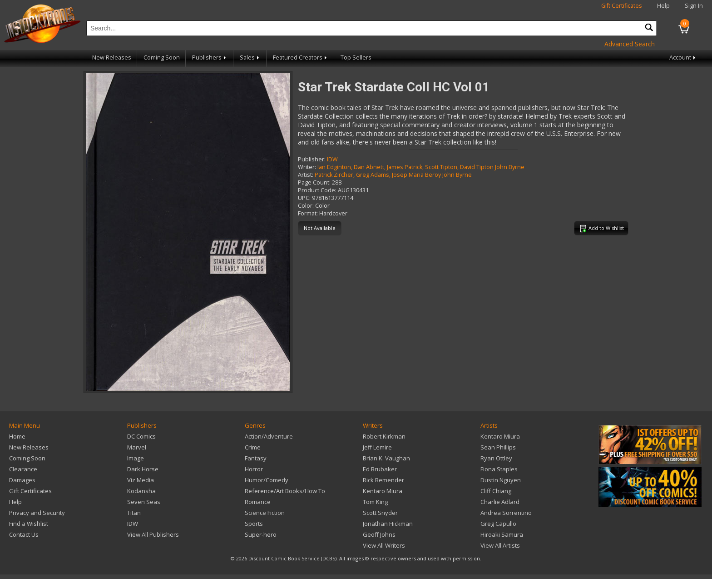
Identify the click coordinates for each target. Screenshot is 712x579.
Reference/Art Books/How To (285, 491)
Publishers (209, 57)
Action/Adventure (269, 436)
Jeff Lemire (377, 447)
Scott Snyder (380, 513)
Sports (254, 523)
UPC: (304, 198)
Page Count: (314, 182)
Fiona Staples (499, 469)
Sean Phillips (498, 447)
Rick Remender (383, 480)
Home (17, 436)
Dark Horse (142, 469)
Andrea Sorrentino (506, 513)
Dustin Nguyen (500, 480)
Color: (306, 206)
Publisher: (312, 159)
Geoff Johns (379, 534)
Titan (134, 513)
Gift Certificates (621, 6)
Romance (258, 502)
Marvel (136, 447)
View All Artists (500, 545)
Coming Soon (161, 57)
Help (663, 6)
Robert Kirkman (384, 436)
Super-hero (261, 534)
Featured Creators (300, 57)
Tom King (375, 502)
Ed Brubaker (380, 469)
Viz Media (140, 480)
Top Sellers (356, 57)
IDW (332, 159)
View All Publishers (153, 534)
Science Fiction (265, 513)
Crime (253, 447)
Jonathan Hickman (388, 523)
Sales (250, 57)
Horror (254, 469)
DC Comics (141, 436)
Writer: (307, 167)
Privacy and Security (37, 513)
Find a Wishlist (28, 523)
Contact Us (24, 534)
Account (683, 57)
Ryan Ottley (496, 458)
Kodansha (141, 491)
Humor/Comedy (266, 480)
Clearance (23, 469)
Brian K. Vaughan (386, 458)
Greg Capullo (498, 523)
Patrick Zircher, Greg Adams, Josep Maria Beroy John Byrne (393, 175)
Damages (22, 480)
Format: (308, 213)
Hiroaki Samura (501, 534)
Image (135, 458)
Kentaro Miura (382, 491)
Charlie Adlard (499, 502)
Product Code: (317, 190)
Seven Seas (143, 502)
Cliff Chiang (495, 491)
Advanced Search (629, 44)
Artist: (305, 175)
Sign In (694, 6)
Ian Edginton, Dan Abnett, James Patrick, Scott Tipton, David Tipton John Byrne (420, 167)
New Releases (111, 57)
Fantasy (256, 458)
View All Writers (384, 545)
